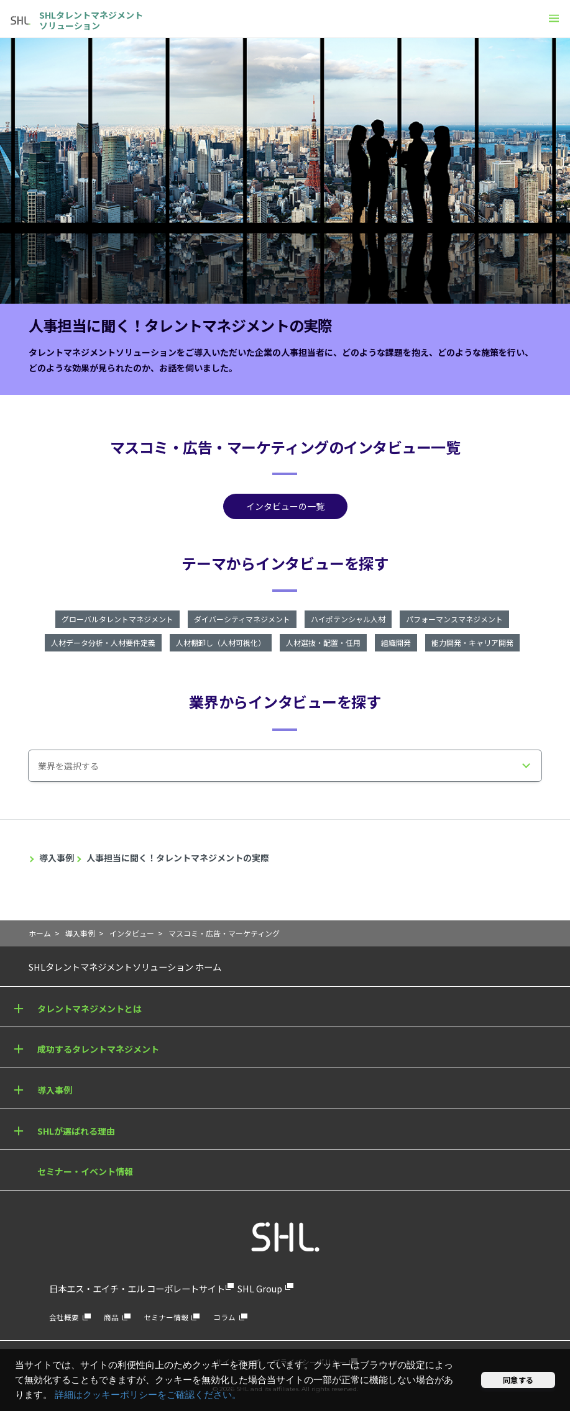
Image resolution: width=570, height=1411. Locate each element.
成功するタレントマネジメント (98, 1049)
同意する (518, 1379)
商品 (111, 1317)
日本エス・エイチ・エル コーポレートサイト (137, 1288)
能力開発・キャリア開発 (472, 642)
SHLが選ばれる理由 (76, 1131)
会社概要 (64, 1317)
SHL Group (259, 1288)
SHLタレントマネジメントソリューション (91, 20)
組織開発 (396, 642)
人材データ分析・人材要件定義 (103, 642)
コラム (224, 1317)
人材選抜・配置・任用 (323, 642)
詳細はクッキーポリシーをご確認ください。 (148, 1395)
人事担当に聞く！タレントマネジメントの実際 (177, 857)
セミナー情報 (166, 1317)
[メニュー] (554, 18)
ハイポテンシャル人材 (348, 619)
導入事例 (56, 857)
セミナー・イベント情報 (85, 1171)
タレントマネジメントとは (89, 1008)
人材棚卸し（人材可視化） (220, 642)
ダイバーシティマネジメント (242, 619)
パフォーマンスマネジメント (454, 619)
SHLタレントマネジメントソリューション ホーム (125, 966)
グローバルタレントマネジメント (117, 619)
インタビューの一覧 (285, 506)
